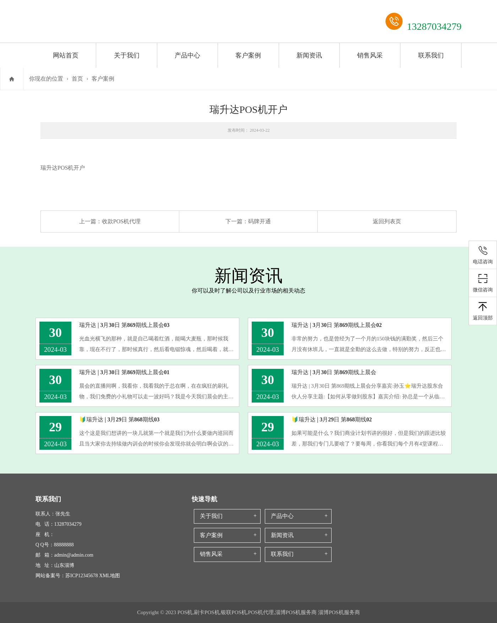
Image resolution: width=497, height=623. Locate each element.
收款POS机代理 (121, 221)
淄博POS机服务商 (339, 612)
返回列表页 (387, 221)
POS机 (65, 168)
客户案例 (248, 55)
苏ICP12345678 (81, 575)
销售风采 (370, 55)
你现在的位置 (46, 79)
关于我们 (127, 55)
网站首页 (65, 55)
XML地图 (109, 575)
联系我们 (431, 55)
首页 (77, 79)
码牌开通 (259, 221)
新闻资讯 (309, 55)
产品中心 (187, 55)
